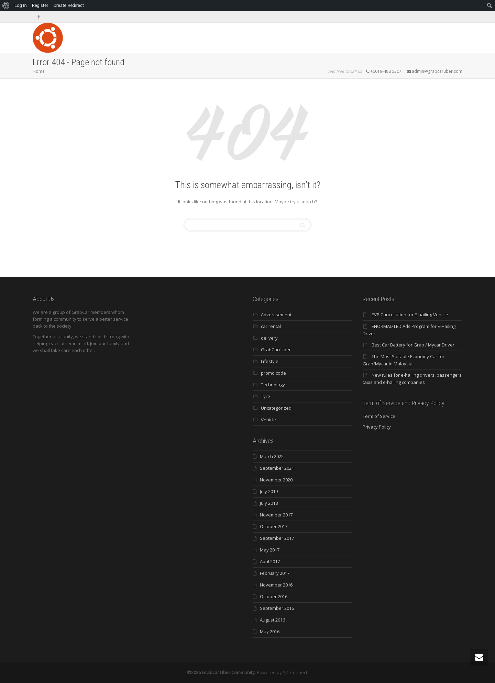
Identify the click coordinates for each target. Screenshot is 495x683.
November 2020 (276, 480)
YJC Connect (295, 672)
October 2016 (273, 596)
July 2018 (269, 503)
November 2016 (276, 585)
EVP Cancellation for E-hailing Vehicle (410, 314)
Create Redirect (68, 5)
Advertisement (276, 314)
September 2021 (277, 468)
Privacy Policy (377, 427)
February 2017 (274, 573)
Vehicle (268, 420)
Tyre (265, 396)
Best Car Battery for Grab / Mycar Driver (413, 345)
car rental (271, 326)
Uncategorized (276, 408)
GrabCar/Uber (276, 349)
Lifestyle (269, 361)
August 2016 (272, 620)
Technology (273, 385)
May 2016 (269, 631)
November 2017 (276, 515)
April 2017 (270, 561)
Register (40, 5)
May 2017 (269, 550)
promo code (273, 373)
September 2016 (277, 608)
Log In (20, 5)
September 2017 (277, 538)
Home (39, 71)
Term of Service (379, 416)
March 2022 (272, 456)
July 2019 (269, 491)
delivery (269, 338)
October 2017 (273, 526)
